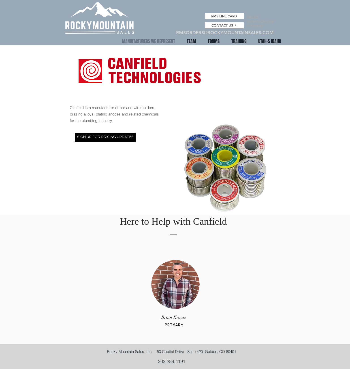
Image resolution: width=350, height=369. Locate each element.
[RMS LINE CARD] (224, 16)
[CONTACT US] (224, 25)
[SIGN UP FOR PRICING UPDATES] (105, 137)
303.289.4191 (171, 361)
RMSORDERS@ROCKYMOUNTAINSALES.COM (225, 32)
